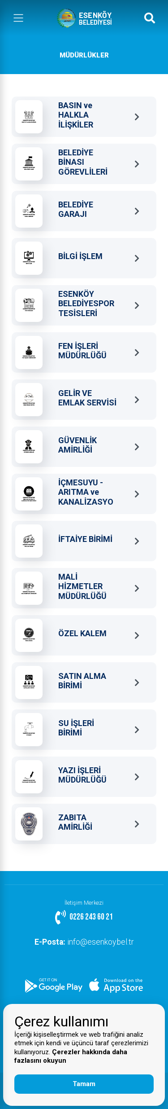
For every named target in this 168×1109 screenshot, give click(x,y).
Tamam (84, 1084)
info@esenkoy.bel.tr (84, 941)
